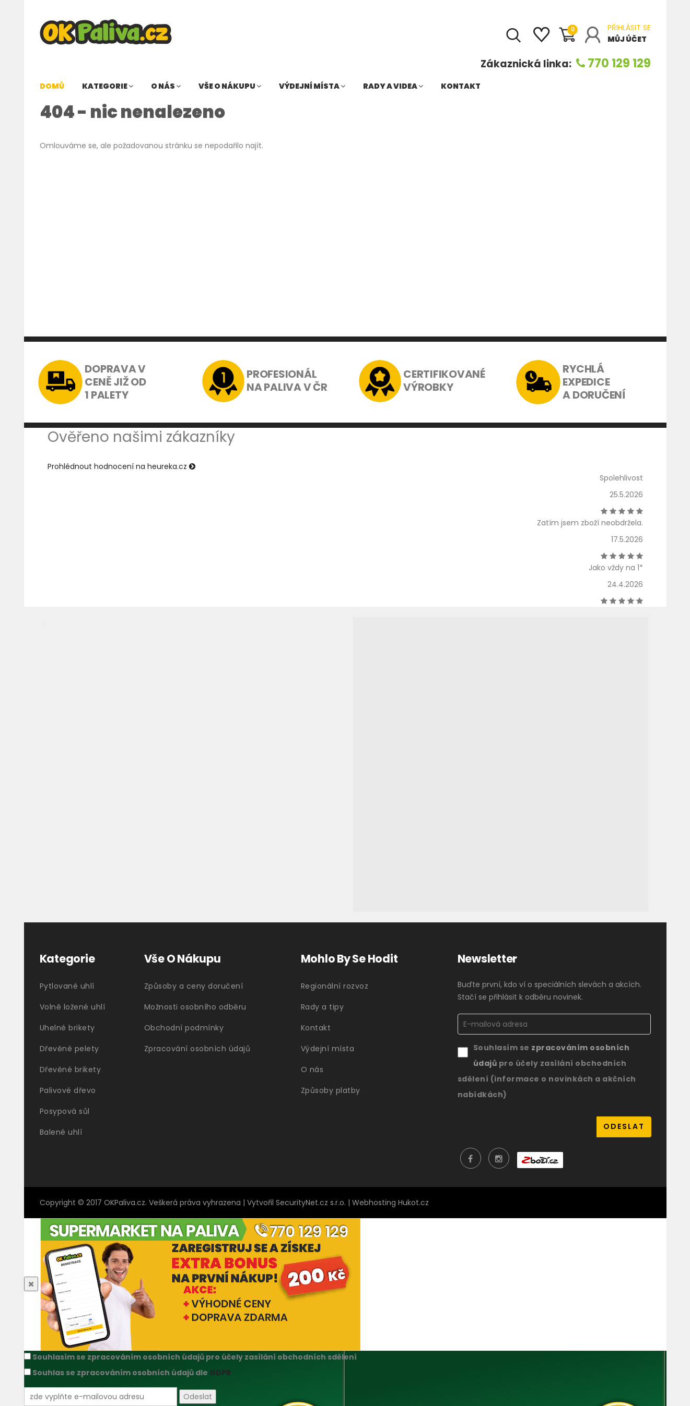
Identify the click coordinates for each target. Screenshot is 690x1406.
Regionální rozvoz (335, 986)
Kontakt (461, 86)
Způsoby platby (330, 1090)
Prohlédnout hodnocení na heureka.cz (121, 466)
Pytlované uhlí (67, 986)
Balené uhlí (61, 1132)
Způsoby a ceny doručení (193, 986)
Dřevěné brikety (70, 1069)
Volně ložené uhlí (73, 1007)
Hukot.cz (413, 1202)
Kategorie (107, 86)
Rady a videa (393, 86)
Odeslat (197, 1396)
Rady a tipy (322, 1007)
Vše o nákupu (229, 86)
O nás (166, 86)
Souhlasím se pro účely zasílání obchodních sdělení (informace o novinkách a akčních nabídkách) (547, 1071)
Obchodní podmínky (184, 1028)
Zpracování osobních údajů (197, 1048)
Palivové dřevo (68, 1090)
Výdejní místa (312, 86)
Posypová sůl (65, 1111)
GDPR (220, 1372)
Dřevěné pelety (69, 1048)
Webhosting (374, 1202)
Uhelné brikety (67, 1028)
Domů (52, 86)
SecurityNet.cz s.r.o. (311, 1202)
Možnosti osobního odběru (195, 1007)
